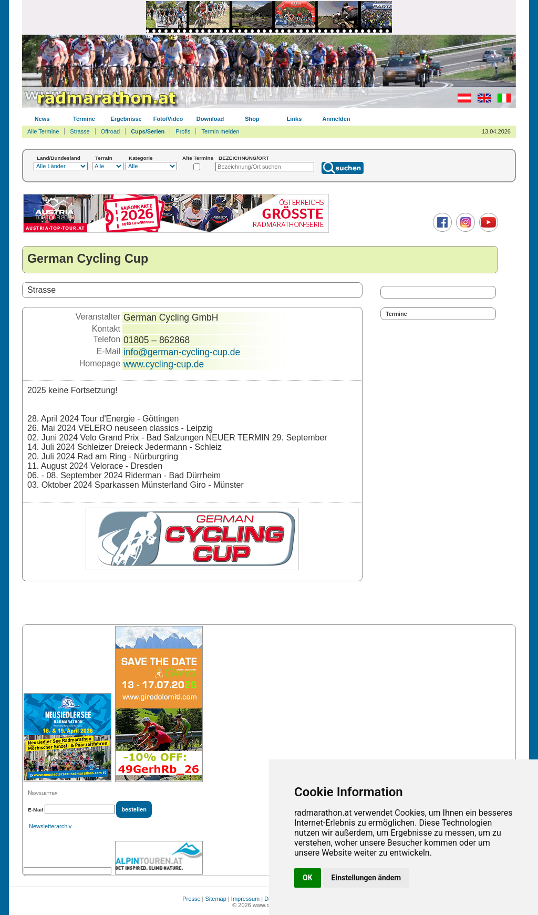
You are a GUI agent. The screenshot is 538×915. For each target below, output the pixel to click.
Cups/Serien (147, 131)
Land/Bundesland (58, 158)
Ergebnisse (125, 119)
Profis (182, 131)
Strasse (79, 131)
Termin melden (220, 131)
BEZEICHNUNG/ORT (244, 158)
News (42, 119)
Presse (191, 899)
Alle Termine (43, 131)
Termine (84, 119)
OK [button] (308, 877)
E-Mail (35, 810)
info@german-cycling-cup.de (181, 352)
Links (294, 119)
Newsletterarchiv (50, 826)
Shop (252, 119)
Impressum (245, 899)
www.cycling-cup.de (163, 364)
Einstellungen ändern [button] (366, 877)
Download (210, 119)
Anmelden (336, 119)
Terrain (103, 158)
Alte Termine (197, 158)
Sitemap (215, 899)
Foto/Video (168, 119)
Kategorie (141, 158)
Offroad (110, 131)
